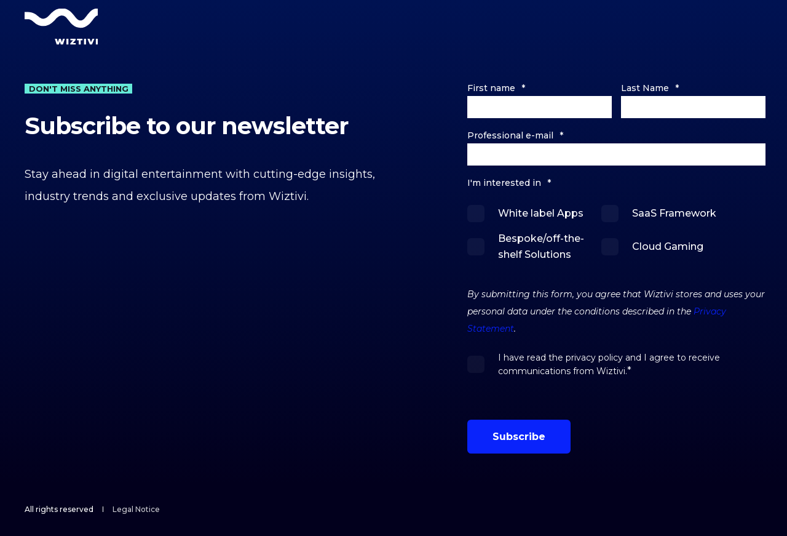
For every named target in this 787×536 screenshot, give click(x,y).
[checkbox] (616, 234)
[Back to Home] (61, 26)
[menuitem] (136, 509)
